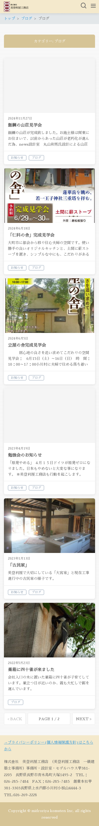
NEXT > (84, 719)
